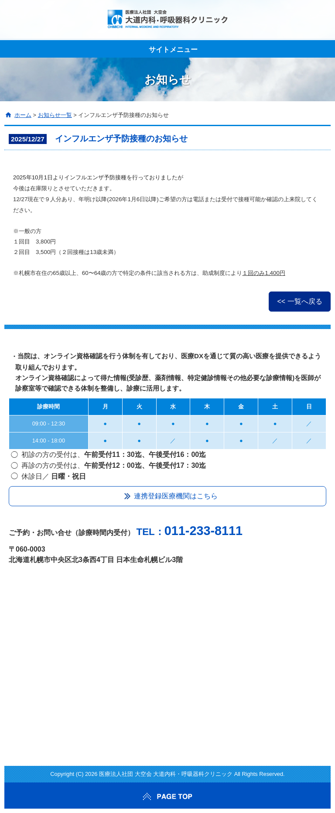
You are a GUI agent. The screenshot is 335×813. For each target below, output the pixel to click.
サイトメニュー (173, 49)
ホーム (22, 115)
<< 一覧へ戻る (299, 301)
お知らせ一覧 (55, 115)
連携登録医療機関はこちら (176, 496)
